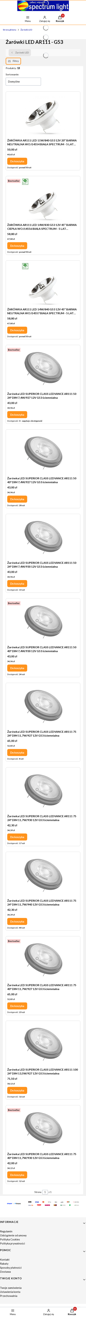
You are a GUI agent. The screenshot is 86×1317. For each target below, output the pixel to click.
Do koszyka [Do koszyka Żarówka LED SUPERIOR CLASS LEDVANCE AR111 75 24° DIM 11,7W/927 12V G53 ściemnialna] (17, 752)
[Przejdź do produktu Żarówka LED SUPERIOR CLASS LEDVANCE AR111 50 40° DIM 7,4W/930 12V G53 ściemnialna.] (43, 622)
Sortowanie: (12, 74)
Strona (37, 1192)
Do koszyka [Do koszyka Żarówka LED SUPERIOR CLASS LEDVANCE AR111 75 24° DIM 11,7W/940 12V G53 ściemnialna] (17, 921)
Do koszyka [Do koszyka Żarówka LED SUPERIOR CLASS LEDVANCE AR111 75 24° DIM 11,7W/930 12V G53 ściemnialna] (17, 837)
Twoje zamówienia (11, 1287)
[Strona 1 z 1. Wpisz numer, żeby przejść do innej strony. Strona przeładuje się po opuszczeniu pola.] (45, 1192)
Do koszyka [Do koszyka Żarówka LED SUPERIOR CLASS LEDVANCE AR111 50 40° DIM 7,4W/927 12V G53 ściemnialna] (17, 499)
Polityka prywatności (12, 1243)
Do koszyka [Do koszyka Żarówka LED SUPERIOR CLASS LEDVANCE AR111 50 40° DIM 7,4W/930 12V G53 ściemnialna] (17, 668)
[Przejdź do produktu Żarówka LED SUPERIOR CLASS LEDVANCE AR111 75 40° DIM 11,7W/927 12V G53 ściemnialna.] (43, 960)
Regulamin (6, 1231)
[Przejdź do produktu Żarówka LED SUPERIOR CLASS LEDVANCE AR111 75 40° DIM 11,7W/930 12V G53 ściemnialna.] (43, 1129)
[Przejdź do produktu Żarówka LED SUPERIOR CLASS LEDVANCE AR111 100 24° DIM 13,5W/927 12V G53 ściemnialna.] (43, 1044)
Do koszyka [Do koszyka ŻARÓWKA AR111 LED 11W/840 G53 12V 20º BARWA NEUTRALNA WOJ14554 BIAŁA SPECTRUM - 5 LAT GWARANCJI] (17, 161)
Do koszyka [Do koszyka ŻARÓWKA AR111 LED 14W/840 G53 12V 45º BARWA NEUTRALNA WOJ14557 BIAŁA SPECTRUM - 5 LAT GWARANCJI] (17, 330)
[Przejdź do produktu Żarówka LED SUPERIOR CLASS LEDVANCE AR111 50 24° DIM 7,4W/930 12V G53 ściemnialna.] (43, 537)
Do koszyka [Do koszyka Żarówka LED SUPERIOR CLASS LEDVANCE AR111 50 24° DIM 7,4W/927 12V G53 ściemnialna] (17, 414)
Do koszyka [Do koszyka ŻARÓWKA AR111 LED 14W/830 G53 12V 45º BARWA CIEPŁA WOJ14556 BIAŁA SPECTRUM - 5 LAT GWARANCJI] (17, 245)
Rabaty (4, 1263)
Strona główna (9, 29)
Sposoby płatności (11, 1267)
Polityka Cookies (10, 1239)
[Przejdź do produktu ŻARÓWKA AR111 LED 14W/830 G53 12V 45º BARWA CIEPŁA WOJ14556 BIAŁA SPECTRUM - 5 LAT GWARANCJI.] (43, 199)
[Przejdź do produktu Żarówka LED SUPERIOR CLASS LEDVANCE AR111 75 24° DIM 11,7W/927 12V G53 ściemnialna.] (43, 706)
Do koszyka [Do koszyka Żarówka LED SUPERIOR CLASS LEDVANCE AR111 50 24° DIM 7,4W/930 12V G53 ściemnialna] (17, 583)
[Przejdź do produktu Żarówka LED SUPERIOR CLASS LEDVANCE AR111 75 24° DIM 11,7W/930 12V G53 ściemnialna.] (43, 791)
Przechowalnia (8, 1295)
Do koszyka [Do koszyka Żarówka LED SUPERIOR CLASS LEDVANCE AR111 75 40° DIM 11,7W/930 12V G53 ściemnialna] (17, 1174)
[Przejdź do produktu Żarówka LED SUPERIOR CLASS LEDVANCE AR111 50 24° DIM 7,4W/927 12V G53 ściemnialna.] (43, 368)
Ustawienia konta (10, 1291)
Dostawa (5, 1271)
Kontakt (5, 1259)
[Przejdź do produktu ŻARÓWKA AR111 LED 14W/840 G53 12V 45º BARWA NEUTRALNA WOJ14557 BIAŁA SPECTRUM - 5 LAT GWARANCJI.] (43, 284)
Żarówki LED (26, 29)
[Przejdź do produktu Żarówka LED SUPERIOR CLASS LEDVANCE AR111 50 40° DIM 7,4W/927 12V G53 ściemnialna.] (43, 453)
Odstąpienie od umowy (13, 1235)
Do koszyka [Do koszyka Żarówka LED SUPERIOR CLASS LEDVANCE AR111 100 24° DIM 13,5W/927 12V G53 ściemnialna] (17, 1090)
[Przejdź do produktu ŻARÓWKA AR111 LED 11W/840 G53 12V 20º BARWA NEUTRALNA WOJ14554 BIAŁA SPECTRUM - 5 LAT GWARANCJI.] (43, 115)
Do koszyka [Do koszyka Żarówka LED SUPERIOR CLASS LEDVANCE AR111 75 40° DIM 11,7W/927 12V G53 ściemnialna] (17, 1006)
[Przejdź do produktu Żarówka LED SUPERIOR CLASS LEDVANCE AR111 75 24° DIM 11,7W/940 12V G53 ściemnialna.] (43, 875)
